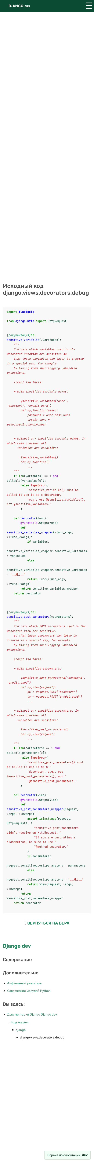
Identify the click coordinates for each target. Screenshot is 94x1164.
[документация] (19, 335)
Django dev (17, 946)
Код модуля (19, 1022)
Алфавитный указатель (24, 983)
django (21, 1030)
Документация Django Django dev (32, 1014)
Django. (19, 6)
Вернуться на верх (47, 923)
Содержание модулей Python (29, 991)
